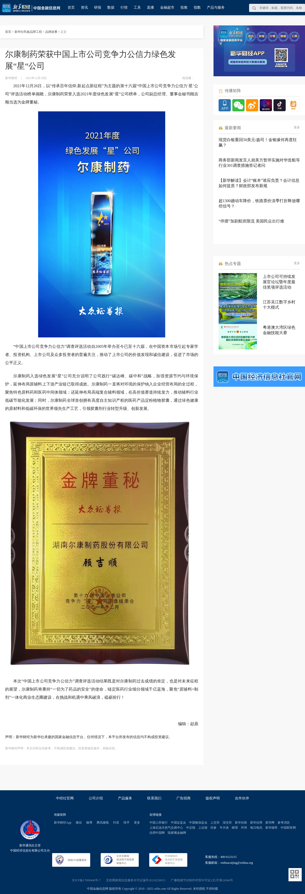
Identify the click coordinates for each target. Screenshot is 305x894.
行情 (124, 7)
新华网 (269, 822)
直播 (150, 7)
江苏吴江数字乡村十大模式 (279, 304)
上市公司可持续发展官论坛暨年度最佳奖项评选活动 (279, 281)
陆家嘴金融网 (177, 833)
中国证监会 (178, 822)
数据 (110, 7)
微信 (79, 822)
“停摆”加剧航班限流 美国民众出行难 (251, 221)
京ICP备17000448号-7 (86, 880)
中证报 (190, 827)
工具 (137, 7)
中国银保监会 (198, 822)
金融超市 (167, 7)
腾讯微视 (103, 822)
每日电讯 (256, 827)
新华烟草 (271, 827)
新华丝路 (241, 822)
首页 (71, 7)
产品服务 (125, 798)
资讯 (84, 7)
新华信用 (256, 822)
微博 (89, 822)
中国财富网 (288, 827)
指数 (197, 7)
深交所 (227, 822)
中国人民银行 (158, 822)
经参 (213, 827)
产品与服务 (216, 7)
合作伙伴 (242, 798)
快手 (127, 822)
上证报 (202, 827)
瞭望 (235, 827)
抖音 (116, 822)
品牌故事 (51, 32)
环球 (244, 827)
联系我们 (154, 798)
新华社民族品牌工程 (28, 32)
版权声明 (213, 798)
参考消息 (284, 822)
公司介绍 (96, 798)
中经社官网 (65, 798)
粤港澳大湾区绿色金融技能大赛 (279, 330)
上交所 (215, 822)
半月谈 (224, 827)
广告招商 (183, 798)
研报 (97, 7)
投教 (184, 7)
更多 (297, 127)
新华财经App (62, 822)
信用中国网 (157, 833)
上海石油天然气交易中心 (166, 827)
